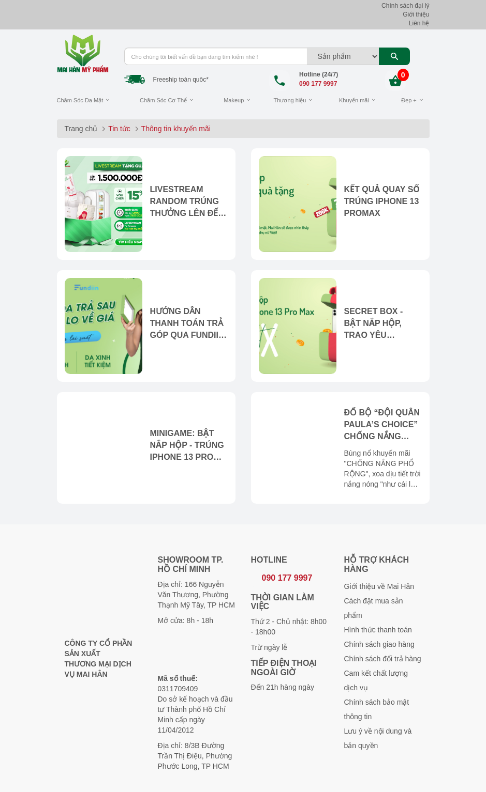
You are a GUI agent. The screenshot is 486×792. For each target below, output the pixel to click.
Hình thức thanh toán (378, 630)
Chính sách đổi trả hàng (382, 659)
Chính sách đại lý (405, 5)
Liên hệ (419, 23)
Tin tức (119, 129)
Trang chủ (81, 129)
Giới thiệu (416, 14)
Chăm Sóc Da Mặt (80, 100)
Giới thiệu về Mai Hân (379, 586)
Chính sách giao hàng (379, 644)
